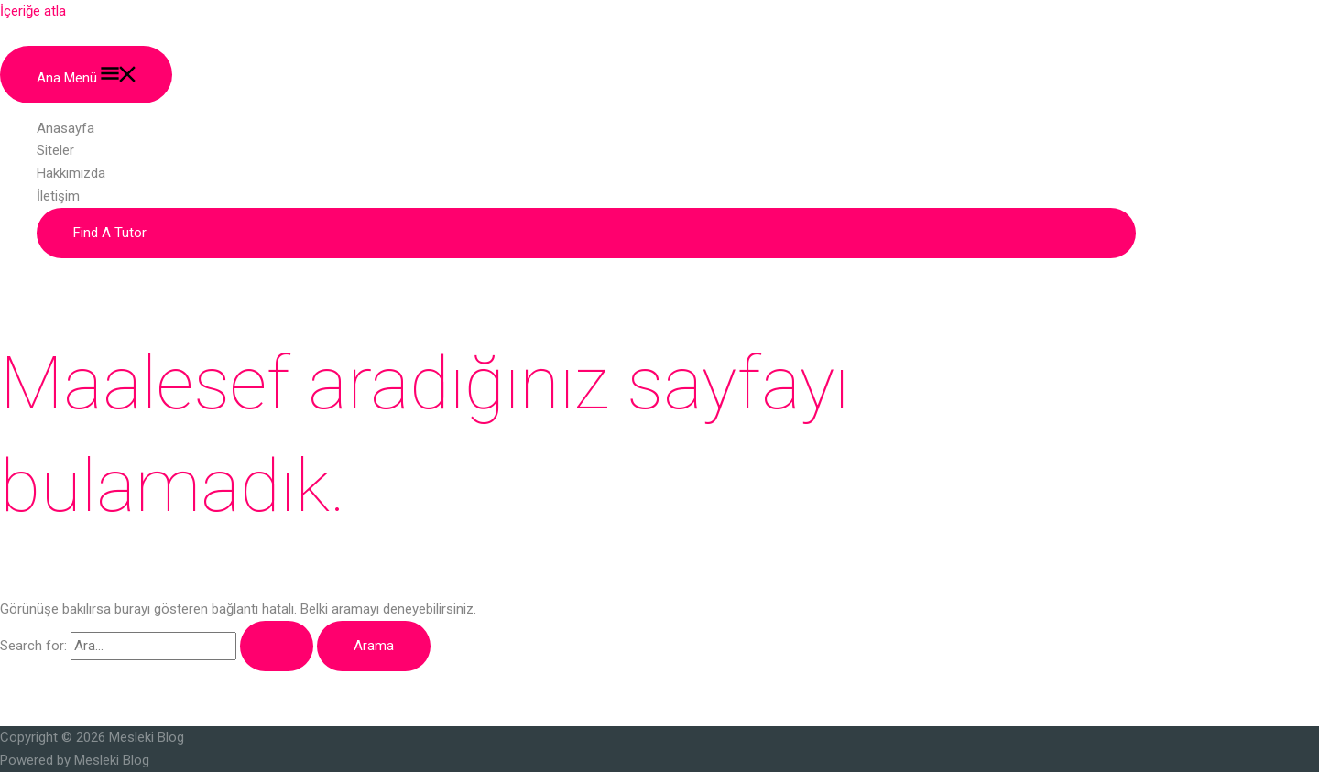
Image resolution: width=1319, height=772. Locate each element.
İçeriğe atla (33, 11)
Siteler (55, 150)
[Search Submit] (276, 646)
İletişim (58, 196)
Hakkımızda (71, 173)
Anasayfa (65, 128)
